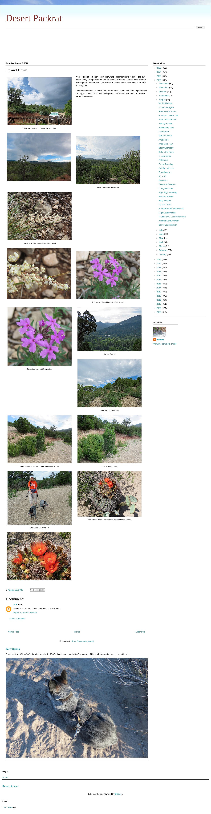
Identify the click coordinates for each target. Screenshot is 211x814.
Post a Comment (17, 618)
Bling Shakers (164, 200)
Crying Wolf (163, 131)
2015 (159, 284)
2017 (159, 275)
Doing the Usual (165, 188)
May (161, 238)
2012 (159, 296)
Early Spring (13, 649)
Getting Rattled (165, 123)
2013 (159, 292)
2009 (159, 308)
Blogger (118, 794)
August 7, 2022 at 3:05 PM (25, 612)
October (163, 91)
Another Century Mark (168, 221)
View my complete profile (164, 344)
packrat (160, 339)
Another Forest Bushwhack (170, 208)
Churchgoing (164, 172)
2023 (159, 76)
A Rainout (162, 160)
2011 (159, 300)
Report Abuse (10, 786)
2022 (159, 80)
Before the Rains (166, 152)
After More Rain (165, 144)
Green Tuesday (165, 164)
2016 (159, 279)
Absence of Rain (166, 127)
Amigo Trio (163, 140)
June (161, 234)
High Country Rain (166, 213)
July (161, 230)
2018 (159, 271)
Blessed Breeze (165, 196)
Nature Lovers (165, 135)
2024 (159, 72)
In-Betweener (164, 156)
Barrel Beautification (167, 225)
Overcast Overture (166, 184)
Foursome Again (166, 107)
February (163, 250)
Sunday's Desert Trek (168, 115)
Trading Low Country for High (172, 217)
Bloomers (162, 180)
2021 (159, 259)
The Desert (7, 807)
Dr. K (15, 604)
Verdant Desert (165, 103)
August (162, 99)
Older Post (140, 632)
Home (77, 632)
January (163, 254)
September (164, 95)
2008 (159, 312)
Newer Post (13, 632)
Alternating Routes (167, 111)
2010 (159, 304)
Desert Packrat (34, 18)
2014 (159, 288)
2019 (159, 267)
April (161, 242)
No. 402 (162, 176)
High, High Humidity (167, 192)
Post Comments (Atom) (83, 641)
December (164, 83)
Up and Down (164, 204)
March (162, 246)
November (164, 87)
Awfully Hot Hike (166, 168)
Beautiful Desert (165, 148)
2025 (159, 68)
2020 (159, 263)
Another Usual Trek (167, 119)
